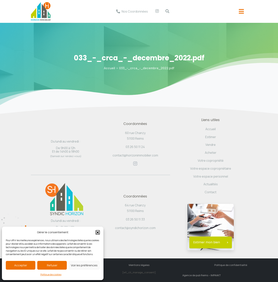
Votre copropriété (211, 160)
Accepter (20, 265)
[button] (98, 232)
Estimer (210, 137)
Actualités (210, 184)
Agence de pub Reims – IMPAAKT (201, 275)
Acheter (210, 152)
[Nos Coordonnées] (118, 11)
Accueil (109, 68)
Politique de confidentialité (230, 265)
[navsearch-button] (165, 11)
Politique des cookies (50, 274)
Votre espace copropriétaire (210, 168)
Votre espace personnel (210, 176)
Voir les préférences (84, 265)
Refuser (52, 265)
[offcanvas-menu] (241, 11)
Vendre (210, 145)
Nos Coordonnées (135, 11)
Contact (210, 192)
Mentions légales (139, 265)
